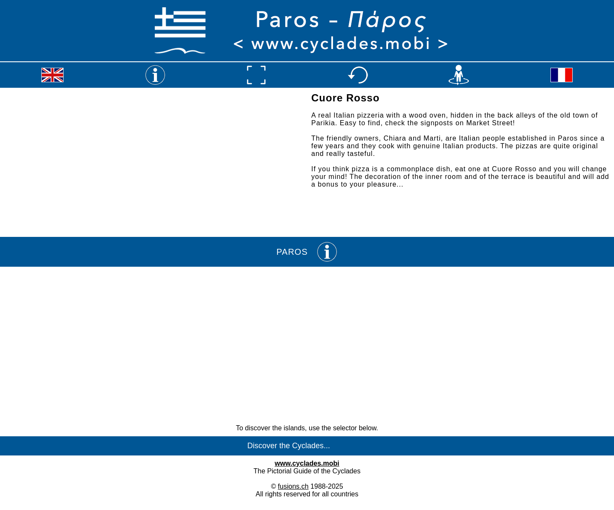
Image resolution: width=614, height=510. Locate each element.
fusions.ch (293, 486)
